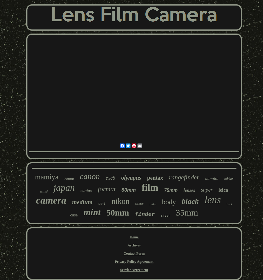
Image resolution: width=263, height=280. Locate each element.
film (150, 187)
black (190, 201)
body (169, 202)
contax (86, 190)
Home (134, 237)
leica (223, 190)
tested (44, 191)
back (229, 204)
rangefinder (184, 177)
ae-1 (102, 203)
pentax (155, 178)
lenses (189, 190)
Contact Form (133, 253)
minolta (212, 178)
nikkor (229, 179)
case (74, 215)
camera (51, 200)
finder (145, 214)
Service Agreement (134, 270)
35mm (187, 212)
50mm (118, 212)
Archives (134, 245)
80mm (128, 190)
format (107, 189)
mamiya (47, 177)
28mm (69, 178)
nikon (121, 201)
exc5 (110, 178)
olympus (131, 177)
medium (82, 202)
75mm (170, 190)
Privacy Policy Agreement (134, 262)
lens (213, 200)
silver (165, 216)
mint (92, 212)
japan (64, 187)
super (207, 190)
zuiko (152, 204)
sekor (139, 203)
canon (90, 176)
